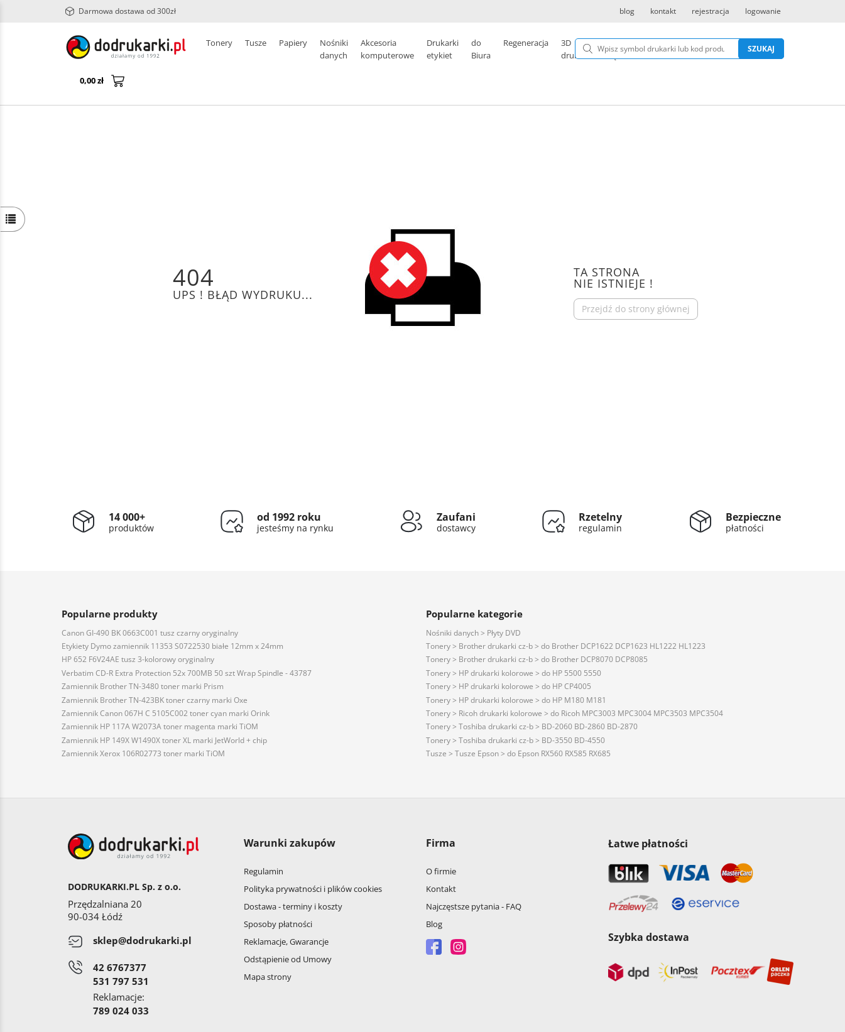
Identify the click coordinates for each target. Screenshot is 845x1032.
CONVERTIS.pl (679, 1019)
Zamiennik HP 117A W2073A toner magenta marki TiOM (160, 696)
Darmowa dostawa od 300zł (120, 11)
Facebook (434, 917)
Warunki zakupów (289, 813)
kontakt (663, 11)
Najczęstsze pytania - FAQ (473, 876)
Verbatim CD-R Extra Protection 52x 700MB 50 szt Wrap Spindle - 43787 (187, 643)
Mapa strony (268, 946)
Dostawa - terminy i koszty (293, 876)
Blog (434, 893)
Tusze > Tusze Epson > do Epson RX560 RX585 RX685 (518, 723)
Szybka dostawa (648, 907)
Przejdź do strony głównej (636, 279)
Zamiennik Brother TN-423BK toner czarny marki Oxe (155, 670)
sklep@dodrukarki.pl (142, 910)
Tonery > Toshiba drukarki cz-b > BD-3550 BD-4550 (515, 710)
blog (627, 11)
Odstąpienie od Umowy (288, 929)
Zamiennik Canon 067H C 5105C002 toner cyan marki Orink (166, 683)
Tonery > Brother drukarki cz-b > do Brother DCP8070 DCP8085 (537, 629)
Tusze (255, 49)
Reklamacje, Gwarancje (286, 911)
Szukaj (697, 48)
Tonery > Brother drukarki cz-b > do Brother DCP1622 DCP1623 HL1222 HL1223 (566, 616)
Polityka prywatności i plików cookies (313, 858)
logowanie (763, 11)
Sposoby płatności (278, 893)
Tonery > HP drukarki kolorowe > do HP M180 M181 (516, 670)
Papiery (293, 49)
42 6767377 (119, 937)
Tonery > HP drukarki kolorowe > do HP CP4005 (508, 656)
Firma (440, 813)
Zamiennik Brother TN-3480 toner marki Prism (143, 656)
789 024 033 (121, 980)
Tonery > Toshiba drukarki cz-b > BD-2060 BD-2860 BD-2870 (532, 696)
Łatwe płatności (648, 813)
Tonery (219, 49)
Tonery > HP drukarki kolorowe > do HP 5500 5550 (513, 643)
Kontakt (441, 858)
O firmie (441, 841)
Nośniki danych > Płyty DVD (473, 602)
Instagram (458, 917)
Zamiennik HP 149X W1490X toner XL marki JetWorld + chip (164, 710)
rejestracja (710, 11)
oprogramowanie (751, 1019)
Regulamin (263, 841)
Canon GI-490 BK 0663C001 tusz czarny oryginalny (150, 602)
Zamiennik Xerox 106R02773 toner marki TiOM (143, 723)
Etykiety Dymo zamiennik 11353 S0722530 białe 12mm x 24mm (172, 616)
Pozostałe (410, 49)
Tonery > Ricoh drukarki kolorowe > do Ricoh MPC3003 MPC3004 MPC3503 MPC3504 (574, 683)
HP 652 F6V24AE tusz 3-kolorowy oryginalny (138, 629)
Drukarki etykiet (349, 49)
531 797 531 (121, 951)
